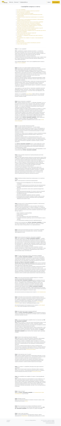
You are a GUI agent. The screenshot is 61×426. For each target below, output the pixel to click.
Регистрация (56, 2)
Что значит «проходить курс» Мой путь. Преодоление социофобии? (29, 24)
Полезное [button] (16, 2)
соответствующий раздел (41, 291)
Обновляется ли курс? (20, 41)
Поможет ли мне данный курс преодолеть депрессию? (26, 32)
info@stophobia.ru (24, 2)
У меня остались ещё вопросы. (22, 43)
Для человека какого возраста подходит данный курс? (26, 29)
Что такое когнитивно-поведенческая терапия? (25, 13)
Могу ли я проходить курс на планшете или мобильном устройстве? (28, 42)
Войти (49, 2)
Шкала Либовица (29, 93)
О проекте (8, 420)
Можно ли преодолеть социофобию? (23, 12)
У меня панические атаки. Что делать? (23, 34)
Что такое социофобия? (21, 9)
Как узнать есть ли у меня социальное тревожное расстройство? (28, 10)
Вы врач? (8, 421)
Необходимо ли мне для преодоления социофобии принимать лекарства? (30, 27)
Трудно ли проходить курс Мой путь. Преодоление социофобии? (28, 23)
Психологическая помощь (30, 349)
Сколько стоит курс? (20, 40)
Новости (26, 400)
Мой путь (11, 2)
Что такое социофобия (21, 62)
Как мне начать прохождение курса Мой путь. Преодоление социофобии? (30, 21)
